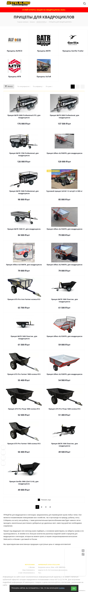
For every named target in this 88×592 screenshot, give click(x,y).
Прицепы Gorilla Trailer (73, 51)
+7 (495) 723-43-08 (48, 573)
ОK (74, 588)
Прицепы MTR (14, 76)
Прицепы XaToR (44, 76)
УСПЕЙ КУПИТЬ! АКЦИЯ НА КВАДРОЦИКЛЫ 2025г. (44, 10)
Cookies (62, 588)
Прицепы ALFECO (14, 51)
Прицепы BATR (44, 51)
